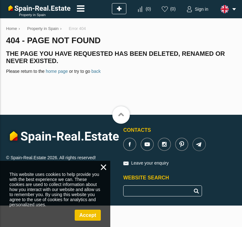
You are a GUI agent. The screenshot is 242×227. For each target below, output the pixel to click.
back (96, 71)
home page (57, 71)
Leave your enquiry (150, 163)
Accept (87, 215)
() (148, 8)
